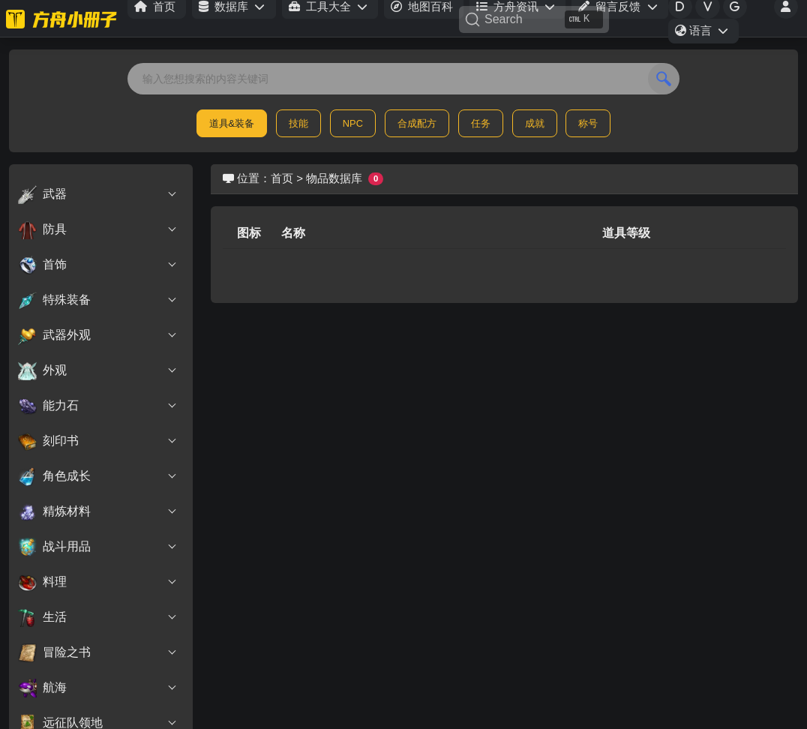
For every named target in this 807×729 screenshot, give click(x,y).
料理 (98, 582)
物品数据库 (334, 178)
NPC (353, 123)
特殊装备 (98, 300)
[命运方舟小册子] (64, 19)
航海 (98, 687)
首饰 (98, 265)
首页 (282, 178)
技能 (298, 123)
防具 (98, 229)
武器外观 (98, 335)
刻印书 (98, 441)
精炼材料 (98, 511)
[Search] (534, 19)
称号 (588, 123)
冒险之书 (98, 652)
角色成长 (98, 476)
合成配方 (417, 123)
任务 (480, 123)
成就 (534, 123)
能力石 (98, 405)
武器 (98, 194)
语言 (706, 33)
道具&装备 (232, 123)
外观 (98, 370)
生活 (98, 617)
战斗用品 (98, 547)
